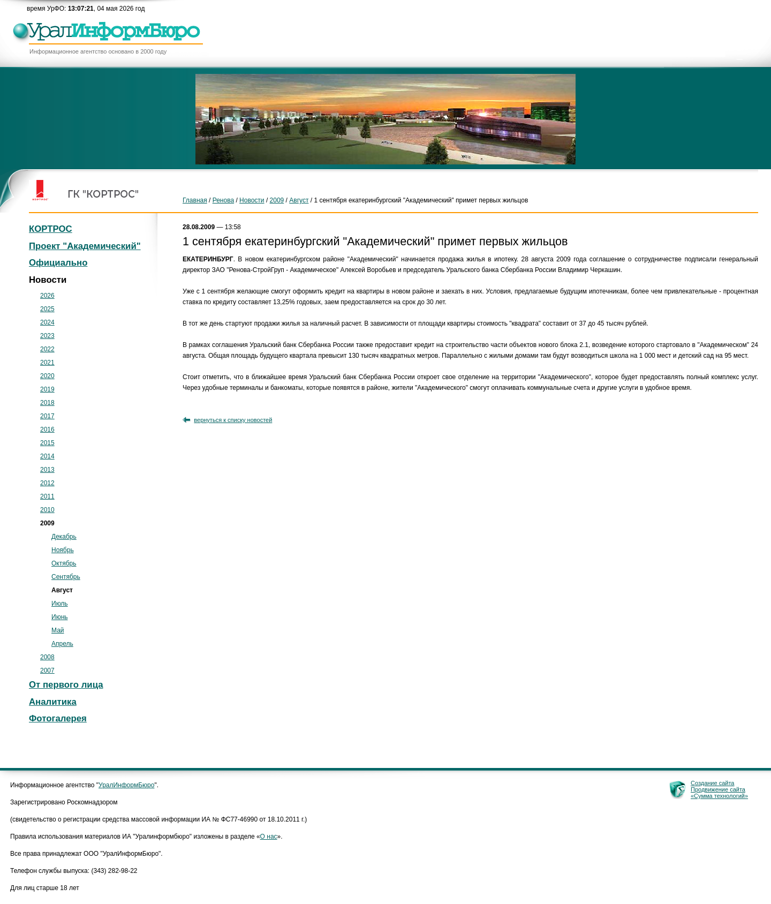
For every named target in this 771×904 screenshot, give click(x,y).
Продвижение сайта (718, 789)
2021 (47, 362)
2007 (47, 670)
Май (57, 630)
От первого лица (66, 685)
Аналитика (53, 702)
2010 (47, 510)
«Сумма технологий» (719, 796)
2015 (47, 443)
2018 (47, 402)
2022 (47, 349)
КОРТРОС (50, 229)
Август (298, 200)
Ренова (223, 200)
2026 (47, 295)
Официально (58, 263)
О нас (268, 836)
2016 (47, 429)
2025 (47, 309)
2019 (47, 389)
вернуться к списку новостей (233, 420)
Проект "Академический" (85, 246)
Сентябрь (65, 577)
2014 (47, 456)
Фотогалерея (58, 718)
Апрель (62, 643)
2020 (47, 376)
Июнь (59, 617)
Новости (251, 200)
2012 (47, 483)
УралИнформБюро (126, 785)
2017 (47, 416)
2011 (47, 496)
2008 (47, 657)
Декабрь (64, 536)
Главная (195, 200)
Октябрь (64, 563)
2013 (47, 469)
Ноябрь (62, 550)
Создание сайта (712, 783)
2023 (47, 336)
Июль (59, 603)
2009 (277, 200)
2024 (47, 322)
